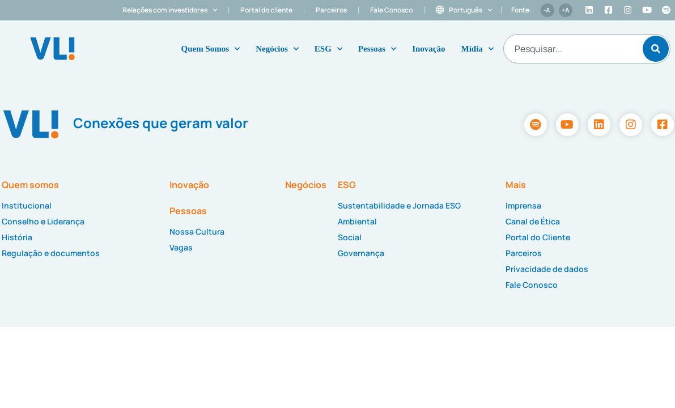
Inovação (428, 48)
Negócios (277, 49)
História (17, 237)
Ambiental (357, 221)
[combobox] (571, 49)
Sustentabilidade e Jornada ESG (399, 205)
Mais (516, 184)
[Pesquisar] (656, 49)
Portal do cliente (266, 10)
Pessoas (377, 49)
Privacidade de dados (547, 269)
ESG (328, 49)
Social (350, 237)
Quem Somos (210, 49)
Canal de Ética (533, 221)
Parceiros (331, 10)
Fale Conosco (391, 10)
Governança (361, 253)
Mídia (477, 49)
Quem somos (30, 184)
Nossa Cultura (196, 231)
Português (470, 10)
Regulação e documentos (51, 253)
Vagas (181, 247)
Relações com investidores (169, 10)
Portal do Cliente (538, 237)
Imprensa (523, 205)
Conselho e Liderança (43, 221)
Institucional (27, 205)
